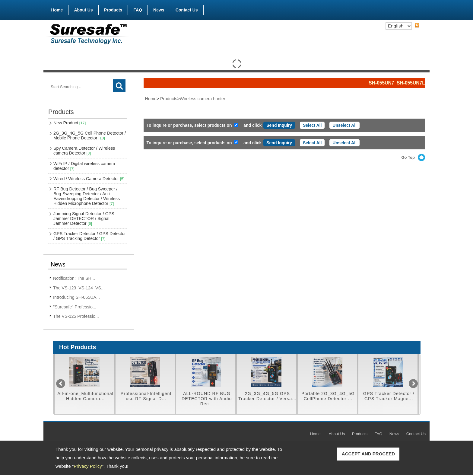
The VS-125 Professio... (76, 316)
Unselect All (344, 125)
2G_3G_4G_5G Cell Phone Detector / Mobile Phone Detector (89, 135)
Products (113, 8)
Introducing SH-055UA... (76, 297)
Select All (312, 125)
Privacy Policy (88, 466)
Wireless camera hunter (202, 98)
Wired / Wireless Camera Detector (88, 178)
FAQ (137, 10)
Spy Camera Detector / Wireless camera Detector (84, 150)
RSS (416, 26)
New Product (69, 122)
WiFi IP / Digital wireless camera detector (84, 166)
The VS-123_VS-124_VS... (79, 287)
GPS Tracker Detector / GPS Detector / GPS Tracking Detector (89, 236)
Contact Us (187, 10)
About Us (83, 10)
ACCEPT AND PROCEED (368, 453)
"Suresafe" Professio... (74, 306)
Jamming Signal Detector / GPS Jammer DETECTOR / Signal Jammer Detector (83, 218)
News (158, 10)
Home (57, 10)
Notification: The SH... (74, 278)
